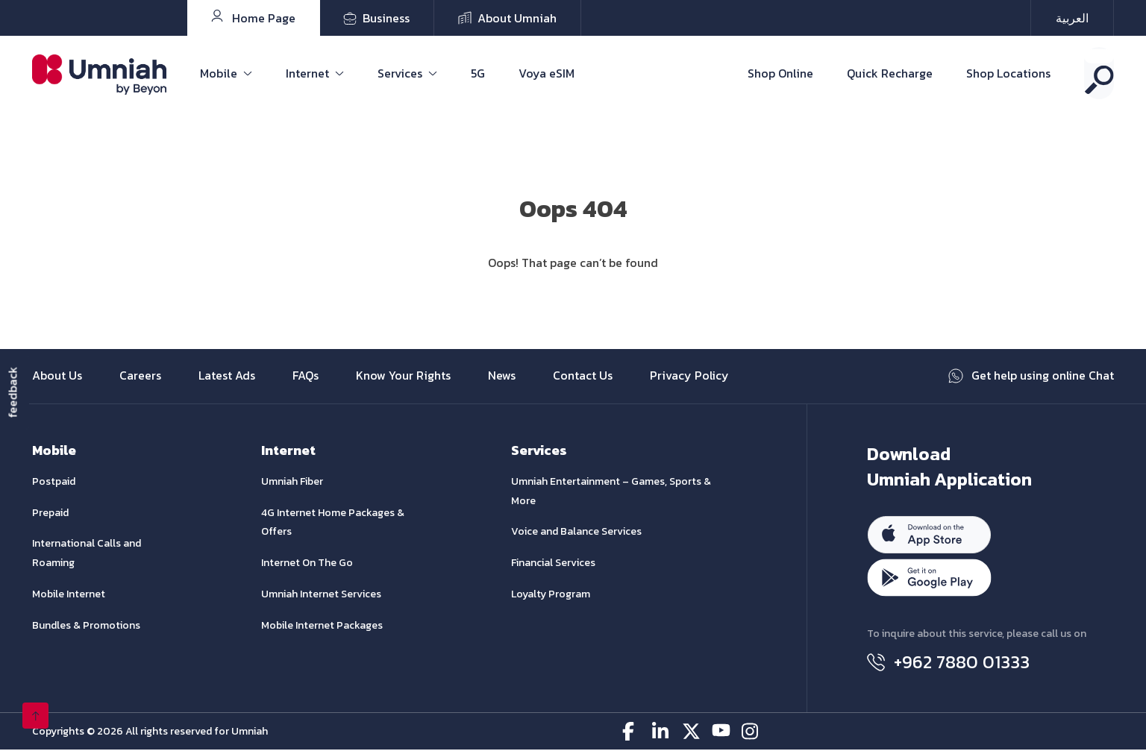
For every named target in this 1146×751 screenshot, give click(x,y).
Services (400, 73)
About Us (57, 377)
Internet (307, 73)
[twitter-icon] (691, 732)
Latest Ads (226, 377)
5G (478, 73)
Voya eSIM (546, 73)
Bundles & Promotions (86, 626)
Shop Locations (1008, 73)
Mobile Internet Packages (322, 626)
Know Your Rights (403, 377)
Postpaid (53, 482)
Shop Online (780, 73)
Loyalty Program (550, 595)
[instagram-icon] (751, 732)
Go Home (573, 280)
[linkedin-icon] (661, 732)
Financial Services (553, 563)
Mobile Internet (68, 595)
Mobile (218, 73)
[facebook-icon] (631, 732)
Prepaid (50, 513)
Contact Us (583, 377)
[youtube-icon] (721, 732)
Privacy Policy (690, 377)
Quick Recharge (890, 73)
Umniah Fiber (292, 482)
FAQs (305, 377)
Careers (140, 377)
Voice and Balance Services (576, 533)
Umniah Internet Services (321, 595)
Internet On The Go (307, 563)
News (502, 377)
